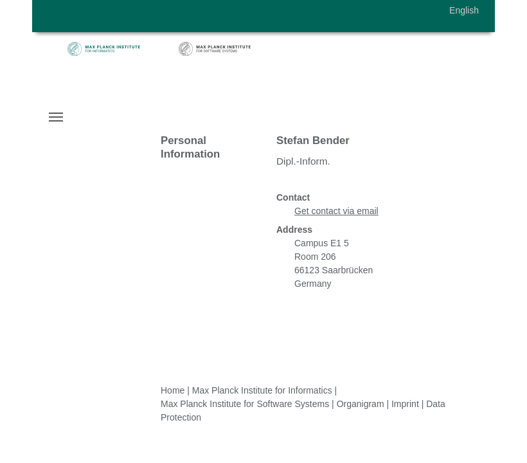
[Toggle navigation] (56, 117)
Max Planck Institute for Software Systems (245, 404)
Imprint (405, 404)
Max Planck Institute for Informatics (262, 390)
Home (172, 390)
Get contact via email (336, 211)
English (464, 10)
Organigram (360, 404)
